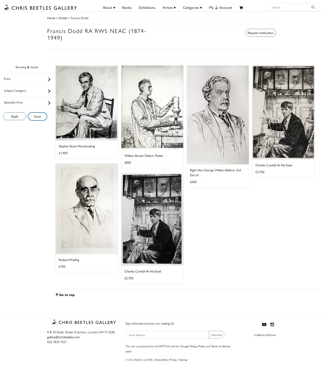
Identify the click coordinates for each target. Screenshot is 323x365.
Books (127, 7)
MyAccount (220, 7)
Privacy (173, 359)
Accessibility (161, 359)
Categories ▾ (192, 7)
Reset (37, 116)
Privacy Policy (197, 346)
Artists (63, 17)
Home (51, 17)
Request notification (261, 32)
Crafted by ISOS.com (265, 335)
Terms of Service (221, 346)
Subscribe (216, 335)
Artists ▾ (169, 7)
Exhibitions (147, 7)
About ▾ (109, 7)
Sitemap (183, 359)
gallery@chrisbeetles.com (63, 336)
